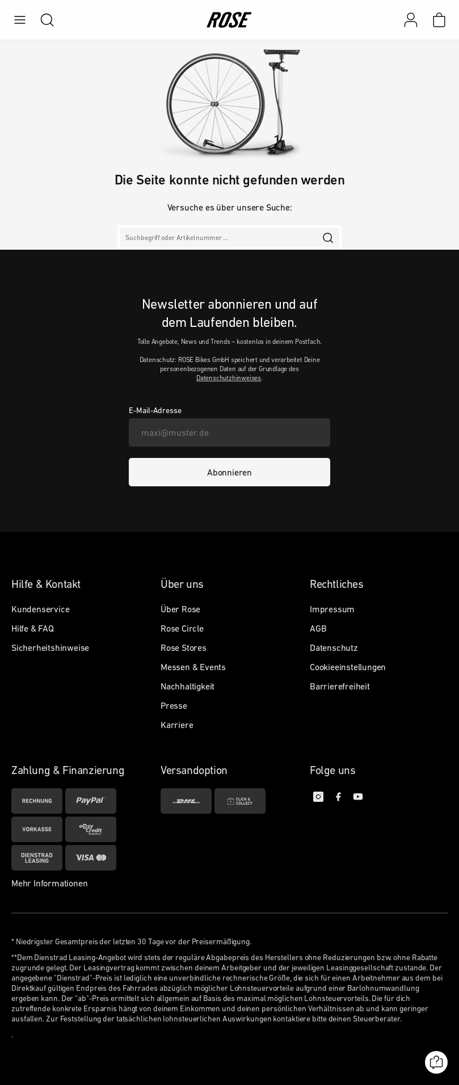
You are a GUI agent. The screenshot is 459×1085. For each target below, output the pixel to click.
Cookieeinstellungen (348, 667)
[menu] (19, 19)
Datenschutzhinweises (228, 378)
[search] (41, 19)
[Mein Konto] (410, 19)
